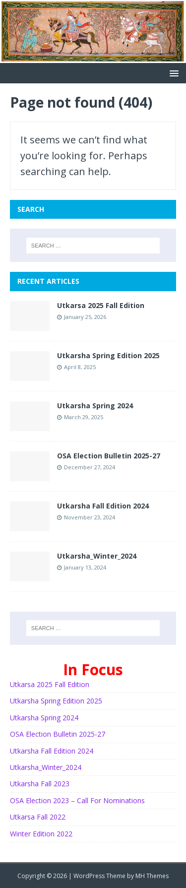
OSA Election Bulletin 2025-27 (108, 455)
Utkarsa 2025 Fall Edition (100, 305)
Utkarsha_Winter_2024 (96, 556)
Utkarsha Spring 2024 (95, 405)
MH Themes (152, 876)
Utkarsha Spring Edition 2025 (108, 355)
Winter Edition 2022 (41, 833)
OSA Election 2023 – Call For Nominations (77, 800)
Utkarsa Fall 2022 (37, 817)
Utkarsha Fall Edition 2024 (103, 505)
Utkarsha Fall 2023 (39, 783)
